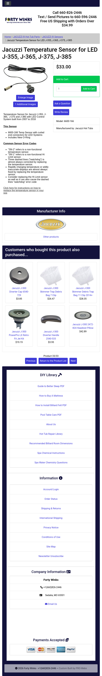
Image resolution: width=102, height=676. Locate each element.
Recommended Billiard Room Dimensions (51, 443)
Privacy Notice (51, 527)
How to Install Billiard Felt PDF (51, 405)
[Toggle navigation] (8, 3)
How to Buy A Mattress (51, 395)
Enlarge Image (25, 97)
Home (8, 36)
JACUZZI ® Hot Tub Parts (26, 36)
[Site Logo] (19, 19)
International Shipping (51, 518)
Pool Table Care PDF (51, 414)
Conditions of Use (51, 537)
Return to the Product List (53, 360)
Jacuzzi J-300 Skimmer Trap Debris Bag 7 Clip (51, 292)
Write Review (61, 112)
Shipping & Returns (51, 508)
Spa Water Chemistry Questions (50, 462)
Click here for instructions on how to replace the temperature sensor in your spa (23, 190)
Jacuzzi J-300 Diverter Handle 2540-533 (51, 335)
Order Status (51, 499)
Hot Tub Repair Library (51, 434)
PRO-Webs (81, 668)
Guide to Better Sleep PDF (51, 386)
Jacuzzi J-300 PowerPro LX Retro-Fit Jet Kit (19, 335)
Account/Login (51, 489)
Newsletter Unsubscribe (51, 556)
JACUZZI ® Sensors (52, 36)
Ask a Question (62, 103)
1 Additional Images (25, 104)
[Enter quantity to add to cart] (68, 89)
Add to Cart (89, 88)
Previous (30, 360)
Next (73, 360)
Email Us (51, 604)
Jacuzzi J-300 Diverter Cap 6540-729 (19, 292)
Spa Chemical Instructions (51, 453)
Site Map (51, 546)
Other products (51, 236)
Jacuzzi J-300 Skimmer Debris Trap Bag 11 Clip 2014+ (83, 292)
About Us (51, 424)
